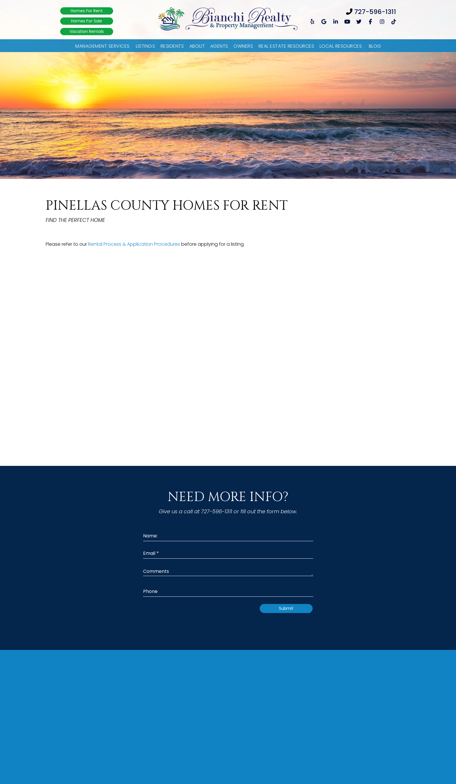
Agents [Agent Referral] (219, 46)
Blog (375, 46)
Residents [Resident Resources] (172, 46)
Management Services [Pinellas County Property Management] (102, 46)
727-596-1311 (375, 11)
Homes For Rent (87, 11)
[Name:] (228, 536)
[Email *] (228, 553)
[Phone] (228, 592)
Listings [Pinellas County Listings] (145, 46)
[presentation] (207, 615)
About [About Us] (197, 46)
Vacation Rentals (87, 31)
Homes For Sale (86, 21)
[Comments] (228, 571)
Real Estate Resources (286, 46)
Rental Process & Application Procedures (134, 244)
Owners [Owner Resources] (243, 46)
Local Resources (341, 46)
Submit (286, 608)
